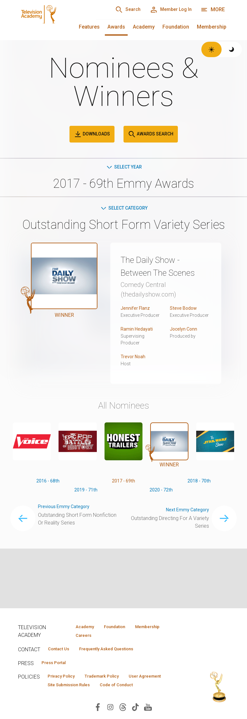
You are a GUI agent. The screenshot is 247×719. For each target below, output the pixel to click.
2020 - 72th (161, 506)
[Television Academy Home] (50, 19)
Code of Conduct (68, 698)
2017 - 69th (124, 496)
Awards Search (150, 134)
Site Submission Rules (123, 688)
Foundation (175, 27)
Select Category (123, 209)
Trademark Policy (114, 679)
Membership (211, 27)
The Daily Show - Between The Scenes (157, 274)
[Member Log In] (166, 9)
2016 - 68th (48, 496)
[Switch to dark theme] (232, 49)
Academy (144, 27)
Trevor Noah (134, 371)
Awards (116, 27)
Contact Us (61, 650)
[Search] (115, 9)
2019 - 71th (86, 506)
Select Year (123, 167)
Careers (79, 636)
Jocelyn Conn (185, 344)
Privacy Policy (65, 679)
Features (89, 27)
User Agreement (67, 688)
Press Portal (57, 665)
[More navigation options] (212, 9)
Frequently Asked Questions (117, 650)
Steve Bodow (185, 323)
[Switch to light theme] (211, 49)
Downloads (92, 134)
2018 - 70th (199, 496)
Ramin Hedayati (138, 344)
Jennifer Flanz (137, 323)
